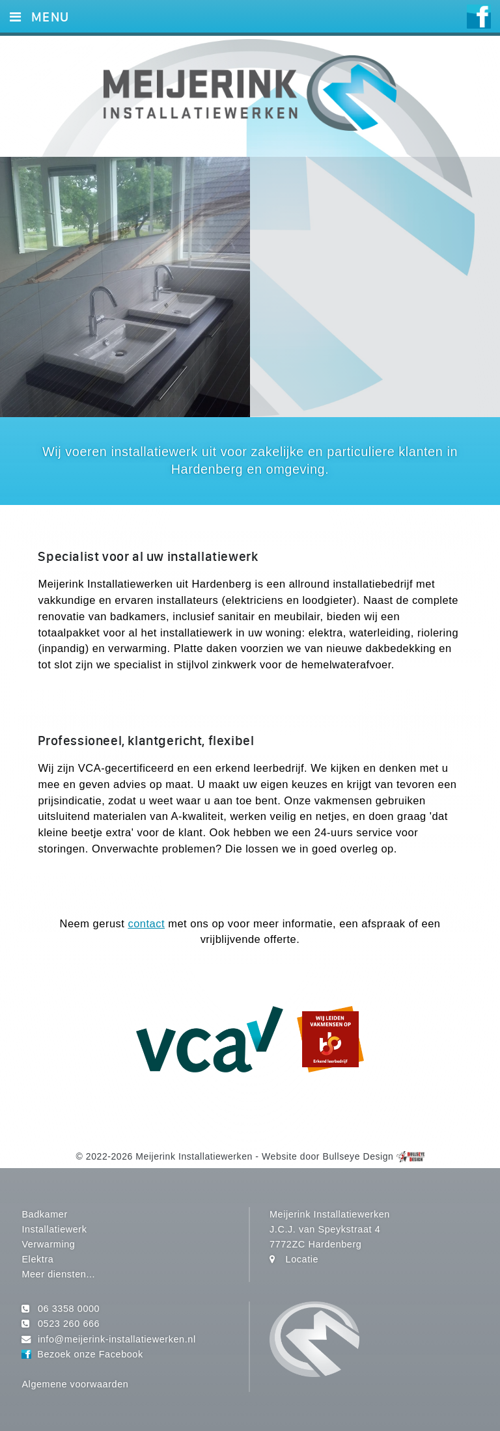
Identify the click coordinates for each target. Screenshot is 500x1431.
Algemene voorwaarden (74, 1384)
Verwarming (48, 1244)
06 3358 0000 (69, 1308)
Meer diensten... (58, 1274)
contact (146, 923)
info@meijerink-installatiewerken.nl (117, 1339)
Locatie (302, 1259)
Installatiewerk (54, 1229)
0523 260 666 (69, 1323)
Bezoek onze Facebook (90, 1354)
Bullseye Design (358, 1156)
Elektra (37, 1259)
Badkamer (44, 1214)
